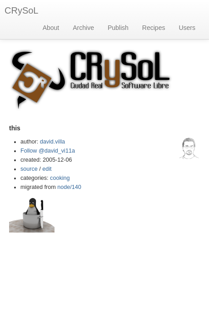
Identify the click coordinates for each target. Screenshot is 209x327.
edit (46, 169)
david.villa (52, 142)
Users (187, 27)
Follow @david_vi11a (47, 151)
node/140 (69, 187)
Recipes (153, 27)
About (51, 27)
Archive (83, 27)
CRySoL (21, 10)
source (29, 169)
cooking (60, 178)
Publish (118, 27)
